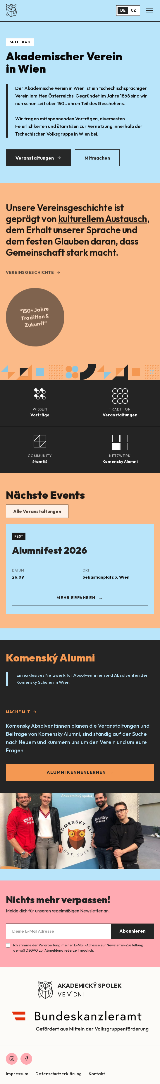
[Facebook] (26, 1059)
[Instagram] (12, 1059)
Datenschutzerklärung (58, 1073)
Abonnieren (132, 931)
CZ (133, 10)
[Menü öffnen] (149, 10)
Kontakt (97, 1073)
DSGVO (32, 950)
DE (122, 10)
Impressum (17, 1073)
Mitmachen (97, 159)
